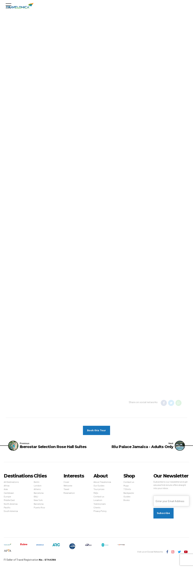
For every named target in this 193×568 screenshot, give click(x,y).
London (37, 486)
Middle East (9, 500)
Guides (126, 496)
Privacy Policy (99, 511)
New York (38, 500)
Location (97, 500)
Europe (7, 496)
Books (126, 500)
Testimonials (99, 504)
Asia (6, 489)
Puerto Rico (39, 507)
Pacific (7, 507)
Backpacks (128, 493)
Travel (66, 489)
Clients (96, 507)
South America (11, 511)
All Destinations (11, 482)
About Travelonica (102, 482)
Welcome (68, 486)
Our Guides (98, 486)
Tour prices (98, 489)
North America (11, 504)
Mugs (126, 486)
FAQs (95, 493)
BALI (36, 496)
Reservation (69, 493)
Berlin (36, 482)
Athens (37, 489)
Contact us (98, 496)
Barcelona (39, 493)
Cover (66, 482)
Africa (6, 486)
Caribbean (9, 493)
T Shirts (127, 489)
